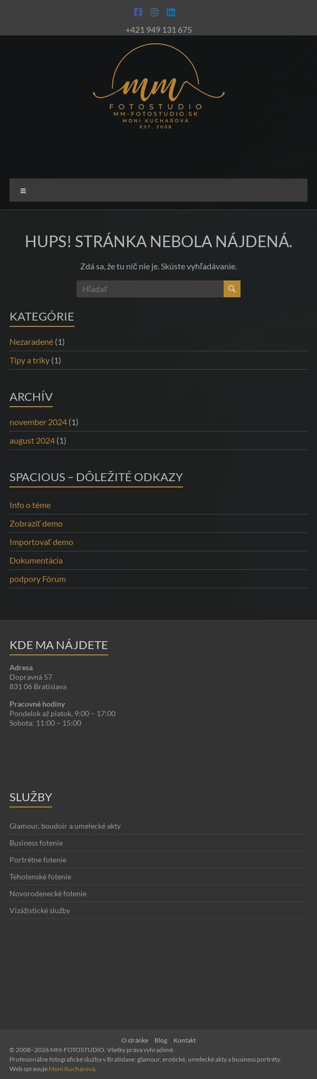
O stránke (134, 1040)
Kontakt (185, 1040)
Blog (161, 1040)
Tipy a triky (29, 360)
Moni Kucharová (72, 1069)
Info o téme (30, 505)
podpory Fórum (37, 579)
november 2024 (38, 422)
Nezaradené (31, 341)
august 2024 (32, 440)
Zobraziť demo (36, 523)
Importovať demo (41, 542)
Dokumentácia (36, 560)
